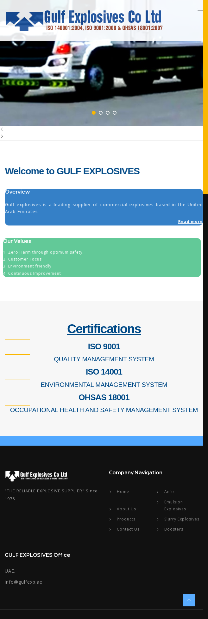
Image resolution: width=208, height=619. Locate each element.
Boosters (173, 529)
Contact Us (128, 529)
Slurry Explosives (181, 519)
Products (126, 519)
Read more (190, 221)
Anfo (169, 491)
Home (123, 491)
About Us (126, 509)
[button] (200, 10)
